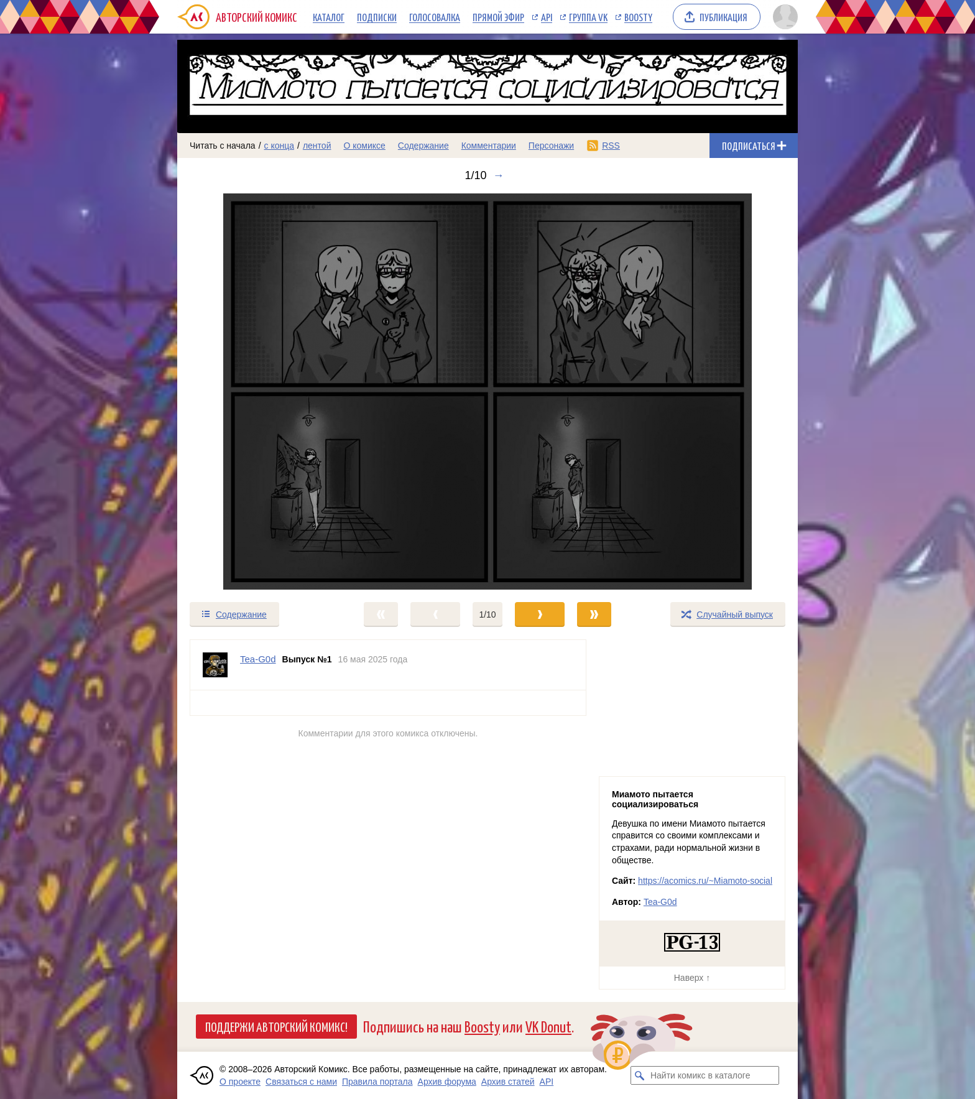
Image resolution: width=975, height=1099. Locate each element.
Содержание (423, 146)
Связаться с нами (301, 1082)
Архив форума (447, 1082)
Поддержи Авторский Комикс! (276, 1026)
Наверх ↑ (692, 978)
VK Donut (548, 1026)
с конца (279, 146)
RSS (611, 146)
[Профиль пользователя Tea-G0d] (215, 664)
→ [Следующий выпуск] (498, 175)
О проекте (240, 1082)
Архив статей (508, 1082)
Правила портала (377, 1082)
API (546, 17)
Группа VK (588, 17)
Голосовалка (434, 17)
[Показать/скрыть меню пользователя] (783, 17)
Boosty (638, 17)
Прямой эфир (498, 17)
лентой (317, 146)
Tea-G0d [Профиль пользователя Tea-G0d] (258, 659)
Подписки (377, 17)
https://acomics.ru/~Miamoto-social (705, 881)
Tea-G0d (660, 902)
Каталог (328, 17)
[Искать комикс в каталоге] (640, 1075)
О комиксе (364, 146)
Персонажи (551, 146)
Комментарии (488, 146)
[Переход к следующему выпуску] (487, 391)
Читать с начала (223, 146)
